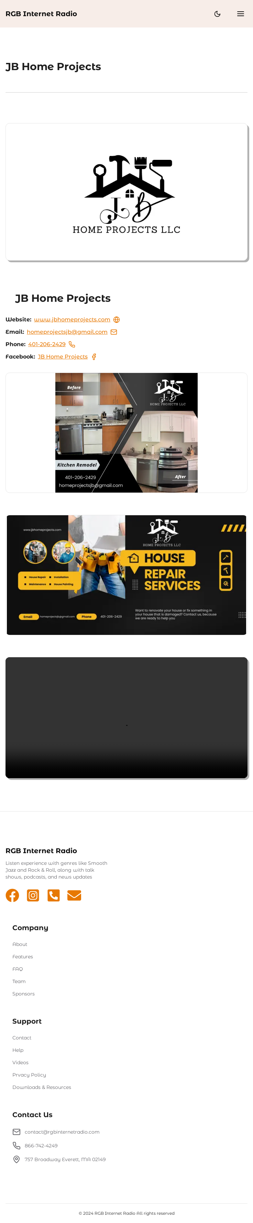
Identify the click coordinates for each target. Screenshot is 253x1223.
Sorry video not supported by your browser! (127, 717)
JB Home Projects (67, 356)
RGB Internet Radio (41, 14)
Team (19, 981)
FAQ (17, 969)
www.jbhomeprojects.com (77, 319)
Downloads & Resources (41, 1087)
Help (17, 1050)
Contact (21, 1038)
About (19, 944)
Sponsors (23, 994)
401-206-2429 (51, 344)
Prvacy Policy (29, 1075)
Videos (20, 1062)
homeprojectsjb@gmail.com (72, 332)
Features (22, 957)
